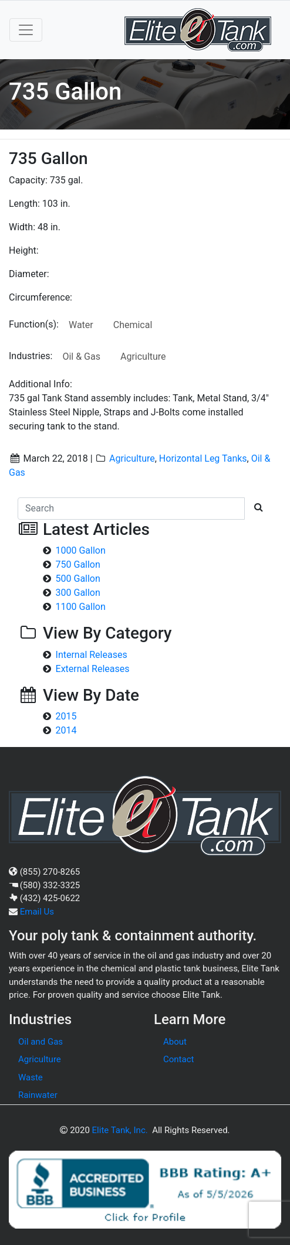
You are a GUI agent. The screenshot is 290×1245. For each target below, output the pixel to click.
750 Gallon (78, 564)
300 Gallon (78, 592)
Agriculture (143, 356)
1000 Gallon (81, 550)
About (175, 1041)
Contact (178, 1059)
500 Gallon (78, 578)
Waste (30, 1077)
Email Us (37, 911)
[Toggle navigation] (25, 30)
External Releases (93, 668)
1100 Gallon (81, 606)
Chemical (133, 324)
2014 (66, 730)
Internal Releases (91, 654)
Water (81, 324)
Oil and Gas (40, 1041)
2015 (66, 716)
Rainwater (38, 1095)
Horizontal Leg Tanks (203, 458)
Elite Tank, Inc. (120, 1130)
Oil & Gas (81, 356)
